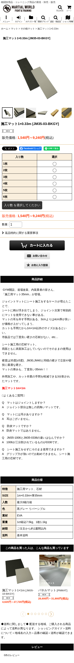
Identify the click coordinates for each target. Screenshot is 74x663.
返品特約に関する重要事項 (20, 232)
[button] (60, 8)
